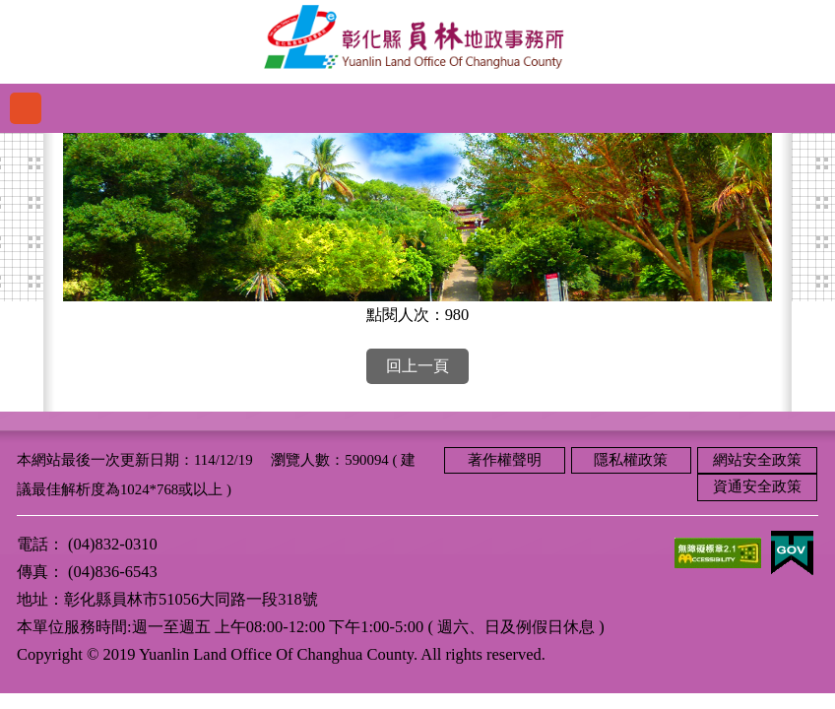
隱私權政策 (631, 460)
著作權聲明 (505, 460)
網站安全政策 (757, 460)
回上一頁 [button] (417, 365)
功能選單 (25, 108)
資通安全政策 (757, 486)
